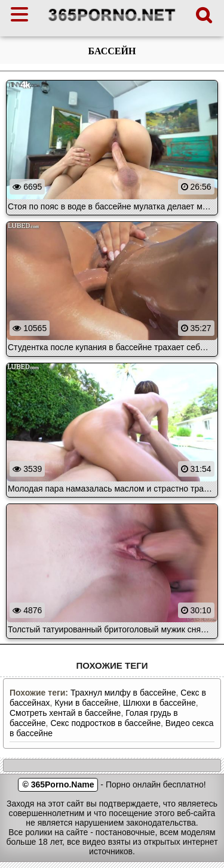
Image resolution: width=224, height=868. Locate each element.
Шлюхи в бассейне (159, 703)
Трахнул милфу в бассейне (123, 692)
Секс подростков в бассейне (105, 723)
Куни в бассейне (86, 703)
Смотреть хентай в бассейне (65, 713)
